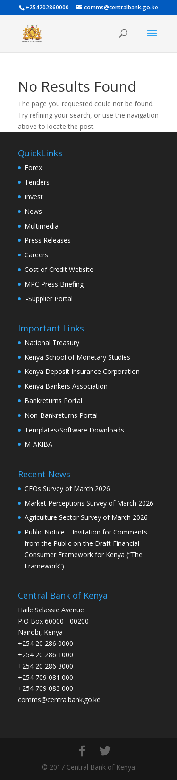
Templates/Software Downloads (74, 429)
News (33, 211)
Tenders (37, 182)
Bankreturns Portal (53, 400)
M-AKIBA (38, 444)
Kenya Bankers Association (66, 386)
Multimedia (42, 225)
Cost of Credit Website (59, 269)
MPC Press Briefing (54, 284)
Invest (34, 196)
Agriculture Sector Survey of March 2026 (86, 517)
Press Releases (48, 240)
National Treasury (52, 342)
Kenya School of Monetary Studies (77, 357)
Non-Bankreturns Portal (61, 415)
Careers (36, 254)
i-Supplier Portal (49, 298)
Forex (33, 167)
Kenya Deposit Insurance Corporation (82, 371)
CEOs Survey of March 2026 (67, 488)
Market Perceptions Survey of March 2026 (89, 503)
